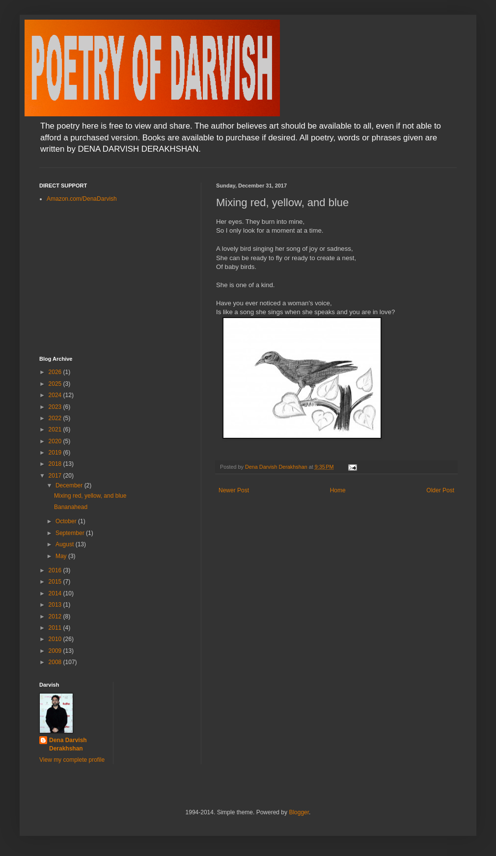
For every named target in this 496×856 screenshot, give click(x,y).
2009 (56, 650)
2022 (56, 418)
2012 (56, 616)
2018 (56, 463)
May (61, 556)
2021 (56, 429)
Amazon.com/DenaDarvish (82, 198)
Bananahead (70, 507)
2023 (56, 406)
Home (338, 490)
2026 (56, 372)
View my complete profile (72, 759)
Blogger (299, 812)
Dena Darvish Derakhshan (68, 744)
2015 (56, 581)
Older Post (440, 490)
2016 (56, 570)
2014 (56, 593)
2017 (56, 475)
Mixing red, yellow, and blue (90, 495)
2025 (56, 383)
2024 (56, 395)
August (65, 544)
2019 (56, 452)
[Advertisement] (113, 279)
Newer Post (234, 490)
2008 (56, 662)
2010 (56, 639)
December (69, 485)
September (70, 533)
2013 (56, 604)
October (66, 521)
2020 (56, 441)
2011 (56, 627)
